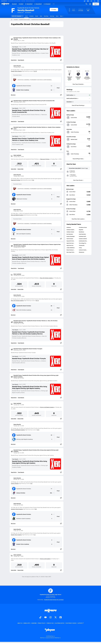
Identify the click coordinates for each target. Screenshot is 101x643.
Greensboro (69, 101)
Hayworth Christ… (71, 241)
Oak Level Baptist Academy (17, 215)
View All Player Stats (78, 158)
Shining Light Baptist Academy (47, 407)
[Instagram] (91, 1)
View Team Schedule (78, 84)
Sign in (95, 4)
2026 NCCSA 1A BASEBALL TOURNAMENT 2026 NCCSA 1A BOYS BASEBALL (32, 79)
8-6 (36, 509)
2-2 (34, 534)
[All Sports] (53, 4)
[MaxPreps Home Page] (11, 19)
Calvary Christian (15, 483)
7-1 (36, 215)
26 (51, 306)
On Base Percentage (70, 208)
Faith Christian (70, 238)
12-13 (35, 71)
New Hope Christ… (71, 252)
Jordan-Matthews (71, 247)
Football (21, 4)
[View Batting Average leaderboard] (84, 191)
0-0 (31, 483)
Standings (46, 16)
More (61, 16)
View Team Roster (78, 180)
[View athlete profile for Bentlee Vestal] (78, 136)
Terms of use (50, 623)
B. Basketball (28, 4)
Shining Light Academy (45, 558)
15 (51, 310)
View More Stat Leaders (78, 219)
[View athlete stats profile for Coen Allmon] (72, 195)
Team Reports (15, 46)
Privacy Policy (41, 623)
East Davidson (70, 234)
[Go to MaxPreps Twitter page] (55, 617)
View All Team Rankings (78, 105)
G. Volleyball (47, 4)
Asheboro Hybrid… (71, 229)
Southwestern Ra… (83, 241)
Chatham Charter (70, 232)
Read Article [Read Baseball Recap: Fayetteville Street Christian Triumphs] (13, 369)
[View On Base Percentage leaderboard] (84, 211)
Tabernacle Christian (44, 159)
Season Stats (20, 169)
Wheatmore (81, 252)
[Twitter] (94, 1)
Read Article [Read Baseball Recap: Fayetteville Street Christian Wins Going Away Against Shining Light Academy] (13, 472)
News (57, 16)
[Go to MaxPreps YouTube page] (45, 617)
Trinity (80, 247)
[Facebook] (98, 1)
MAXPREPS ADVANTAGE (14, 1)
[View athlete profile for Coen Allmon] (78, 143)
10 (51, 435)
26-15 (37, 300)
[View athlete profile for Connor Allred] (78, 114)
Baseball (14, 4)
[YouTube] (87, 1)
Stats (41, 16)
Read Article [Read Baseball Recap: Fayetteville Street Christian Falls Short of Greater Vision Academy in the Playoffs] (13, 60)
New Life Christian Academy (46, 278)
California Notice (59, 623)
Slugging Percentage (71, 199)
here (87, 168)
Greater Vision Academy (16, 71)
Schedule (31, 16)
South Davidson (82, 234)
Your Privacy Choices (71, 623)
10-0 (38, 429)
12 (51, 85)
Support (81, 623)
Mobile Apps (27, 623)
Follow (54, 9)
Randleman (81, 232)
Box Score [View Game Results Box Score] (13, 95)
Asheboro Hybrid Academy (17, 509)
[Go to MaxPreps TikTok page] (40, 617)
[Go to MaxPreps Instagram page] (50, 617)
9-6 (33, 180)
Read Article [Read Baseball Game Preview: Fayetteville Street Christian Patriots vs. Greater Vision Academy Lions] (13, 149)
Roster (36, 16)
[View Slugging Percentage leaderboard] (84, 201)
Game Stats (13, 169)
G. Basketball (38, 4)
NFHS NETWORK (30, 1)
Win (51, 493)
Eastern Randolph (71, 236)
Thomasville (81, 245)
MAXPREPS (4, 1)
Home (26, 16)
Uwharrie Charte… (83, 250)
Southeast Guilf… (83, 236)
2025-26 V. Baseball (17, 16)
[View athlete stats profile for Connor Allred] (72, 191)
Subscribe (34, 623)
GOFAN (23, 1)
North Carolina (70, 95)
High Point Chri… (70, 245)
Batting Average (70, 189)
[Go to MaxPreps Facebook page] (60, 617)
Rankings (52, 16)
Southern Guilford (83, 238)
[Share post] (61, 60)
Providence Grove (83, 227)
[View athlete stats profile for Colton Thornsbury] (72, 204)
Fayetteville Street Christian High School (50, 591)
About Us (19, 623)
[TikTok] (84, 1)
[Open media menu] (90, 4)
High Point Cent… (70, 243)
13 (51, 90)
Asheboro (69, 227)
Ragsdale (81, 229)
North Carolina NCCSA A (72, 98)
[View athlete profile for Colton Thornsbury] (78, 129)
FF (51, 488)
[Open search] (86, 4)
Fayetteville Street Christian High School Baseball (40, 19)
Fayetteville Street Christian (24, 19)
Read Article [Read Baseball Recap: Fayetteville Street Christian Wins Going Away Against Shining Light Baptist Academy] (13, 397)
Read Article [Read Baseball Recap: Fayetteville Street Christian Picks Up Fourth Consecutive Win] (13, 121)
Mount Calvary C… (71, 250)
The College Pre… (83, 243)
